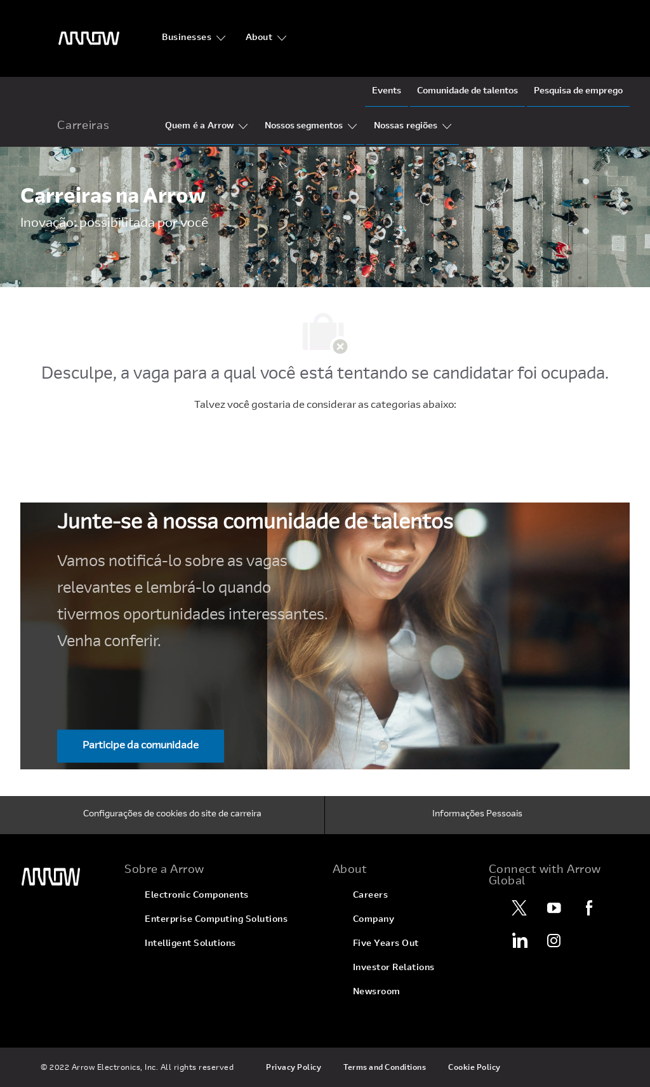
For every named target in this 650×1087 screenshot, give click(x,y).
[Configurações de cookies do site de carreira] (172, 815)
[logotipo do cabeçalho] (89, 38)
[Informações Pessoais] (477, 815)
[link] (64, 877)
